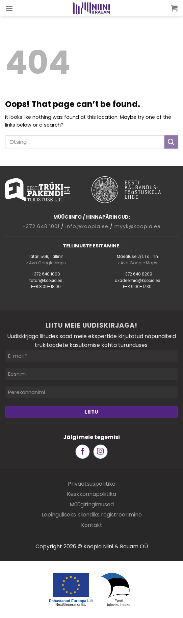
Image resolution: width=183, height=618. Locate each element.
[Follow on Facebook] (82, 451)
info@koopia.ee (87, 226)
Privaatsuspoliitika (91, 484)
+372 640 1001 (41, 226)
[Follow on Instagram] (100, 451)
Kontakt (91, 525)
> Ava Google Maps (46, 263)
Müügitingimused (92, 504)
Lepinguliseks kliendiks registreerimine (92, 514)
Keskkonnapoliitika (91, 494)
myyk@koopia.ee (137, 226)
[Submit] (171, 142)
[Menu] (9, 8)
